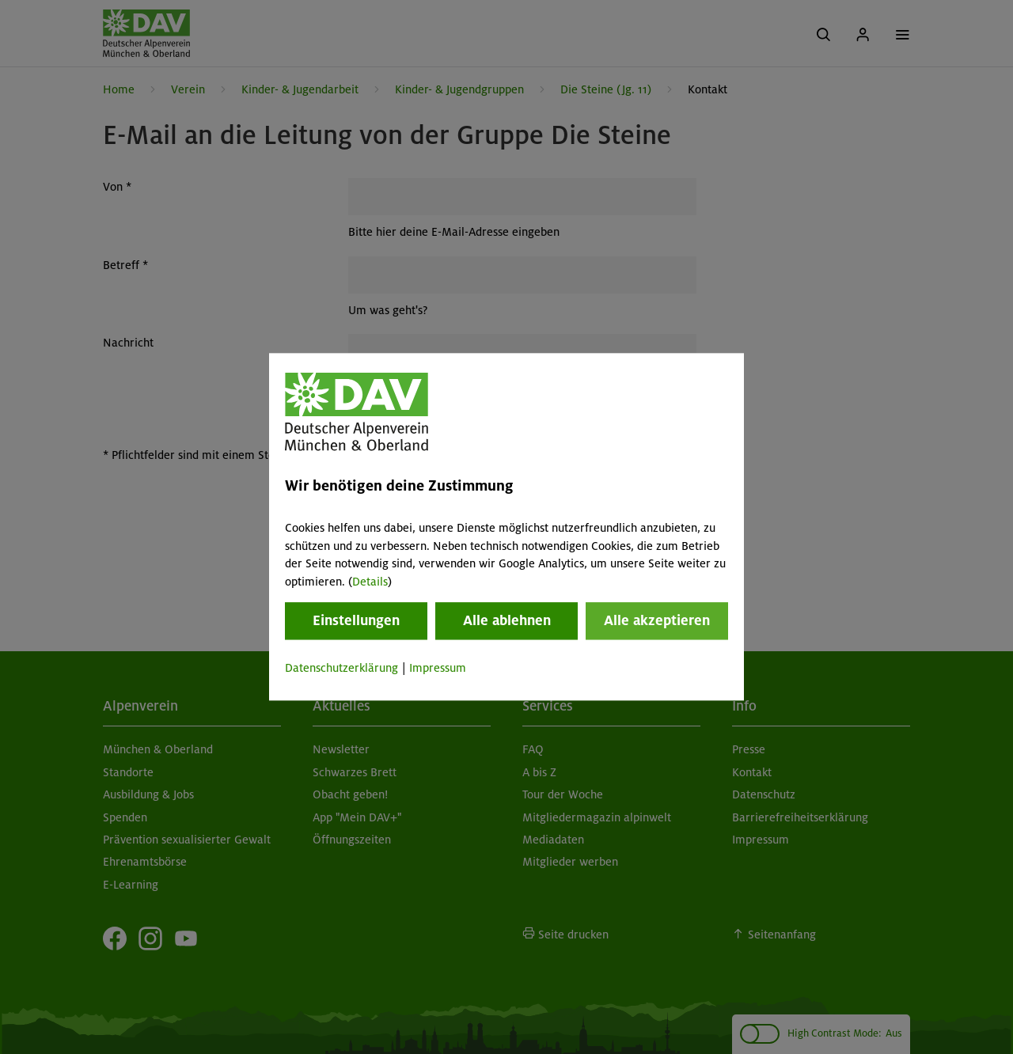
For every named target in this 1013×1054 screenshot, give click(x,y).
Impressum (437, 668)
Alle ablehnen (507, 620)
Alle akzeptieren (657, 620)
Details (370, 581)
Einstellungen (356, 620)
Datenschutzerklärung (341, 668)
